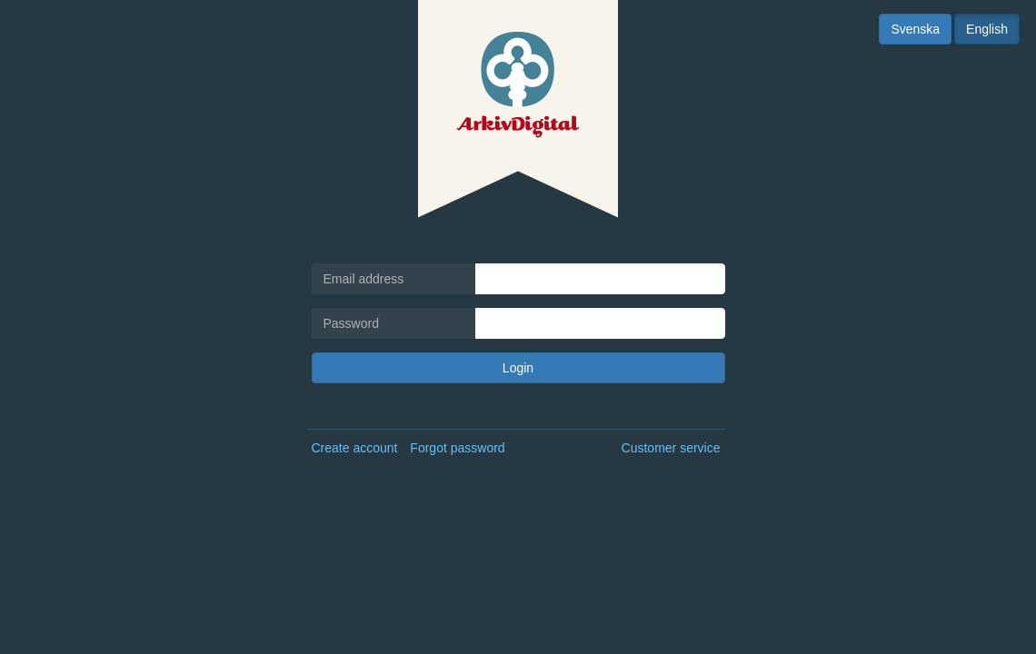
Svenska (915, 29)
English (987, 29)
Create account (355, 448)
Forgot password (457, 448)
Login (518, 368)
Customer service (671, 448)
